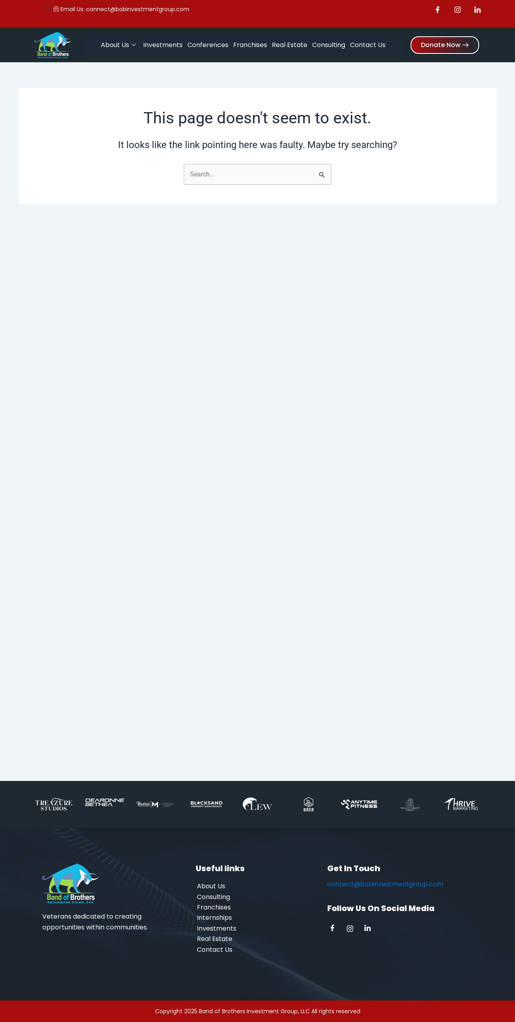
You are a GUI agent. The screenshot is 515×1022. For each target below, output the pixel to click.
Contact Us (367, 44)
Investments (163, 44)
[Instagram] (353, 929)
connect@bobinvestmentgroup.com (385, 884)
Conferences (207, 44)
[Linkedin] (370, 929)
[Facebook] (335, 929)
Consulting (328, 44)
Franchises (250, 44)
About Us (118, 45)
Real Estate (289, 44)
